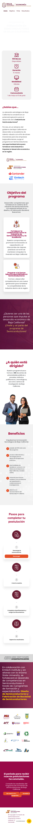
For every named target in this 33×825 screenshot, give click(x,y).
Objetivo (12, 11)
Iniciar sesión (16, 40)
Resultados (25, 11)
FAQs (18, 11)
